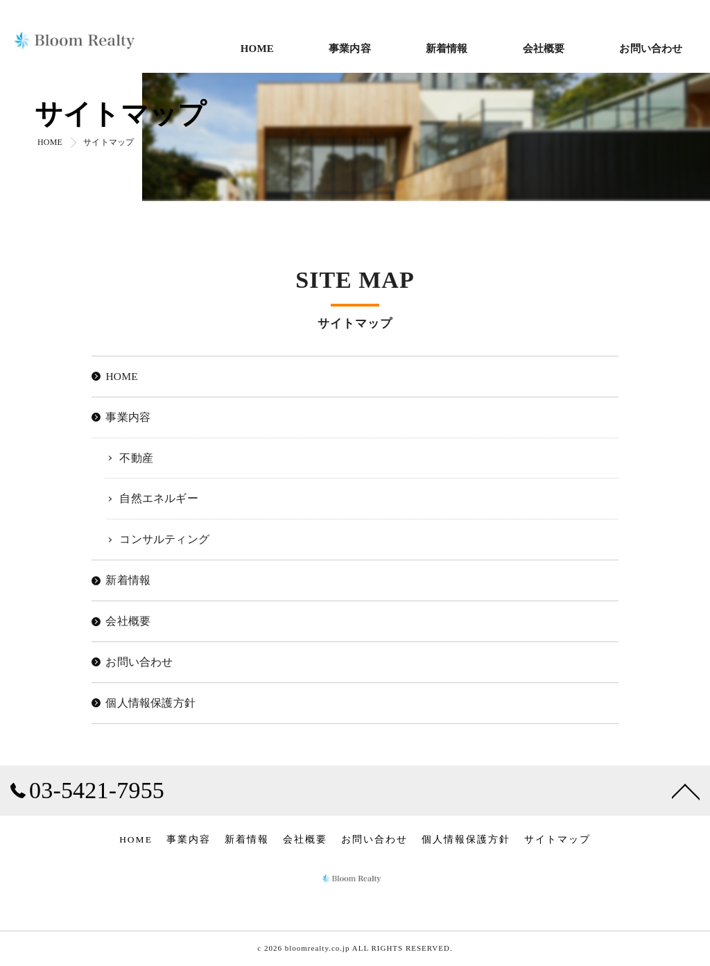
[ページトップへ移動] (686, 790)
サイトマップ (557, 839)
